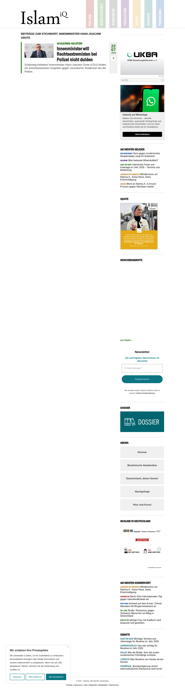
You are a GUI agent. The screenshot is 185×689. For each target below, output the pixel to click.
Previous (124, 548)
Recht (137, 14)
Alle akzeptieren (56, 677)
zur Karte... (126, 340)
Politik (90, 14)
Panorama (160, 14)
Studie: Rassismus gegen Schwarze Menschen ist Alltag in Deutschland (137, 613)
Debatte (148, 14)
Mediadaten (103, 685)
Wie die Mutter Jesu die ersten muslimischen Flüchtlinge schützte (139, 653)
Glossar (142, 452)
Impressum (78, 685)
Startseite (113, 14)
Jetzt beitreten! (142, 134)
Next (158, 548)
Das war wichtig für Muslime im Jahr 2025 (138, 646)
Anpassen (17, 677)
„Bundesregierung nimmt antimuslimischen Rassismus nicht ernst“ (141, 667)
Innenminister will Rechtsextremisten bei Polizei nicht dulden (77, 54)
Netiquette (93, 685)
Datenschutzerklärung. (145, 393)
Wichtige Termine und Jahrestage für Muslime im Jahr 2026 (139, 640)
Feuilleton (125, 14)
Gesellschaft (102, 14)
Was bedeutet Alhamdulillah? (139, 160)
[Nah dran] (68, 647)
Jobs (85, 685)
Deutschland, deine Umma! (142, 478)
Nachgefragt (142, 491)
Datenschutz (114, 685)
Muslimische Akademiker (142, 465)
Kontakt (69, 685)
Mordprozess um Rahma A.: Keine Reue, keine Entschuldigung (139, 177)
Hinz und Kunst (142, 504)
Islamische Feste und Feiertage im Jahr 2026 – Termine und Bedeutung (140, 167)
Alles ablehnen (35, 677)
